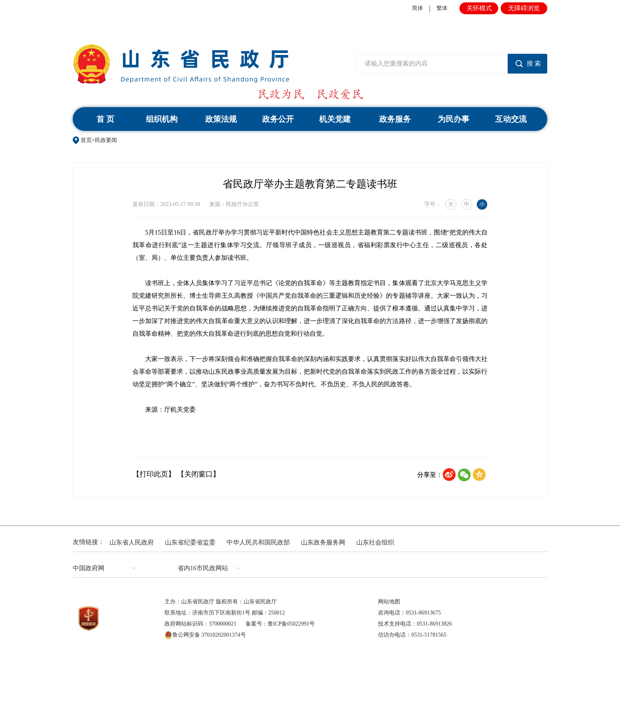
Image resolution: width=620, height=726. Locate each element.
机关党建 (335, 119)
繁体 (442, 8)
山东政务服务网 (323, 542)
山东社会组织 (375, 542)
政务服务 (395, 119)
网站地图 (389, 602)
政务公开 (278, 119)
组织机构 (162, 119)
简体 (417, 8)
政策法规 (221, 119)
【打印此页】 (153, 474)
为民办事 (453, 119)
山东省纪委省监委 (190, 542)
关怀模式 (479, 8)
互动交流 (511, 119)
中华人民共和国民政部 (258, 542)
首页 (86, 140)
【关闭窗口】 (198, 474)
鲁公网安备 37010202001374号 (205, 635)
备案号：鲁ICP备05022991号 (280, 624)
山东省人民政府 (132, 542)
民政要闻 (106, 140)
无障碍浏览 (524, 8)
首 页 (105, 119)
